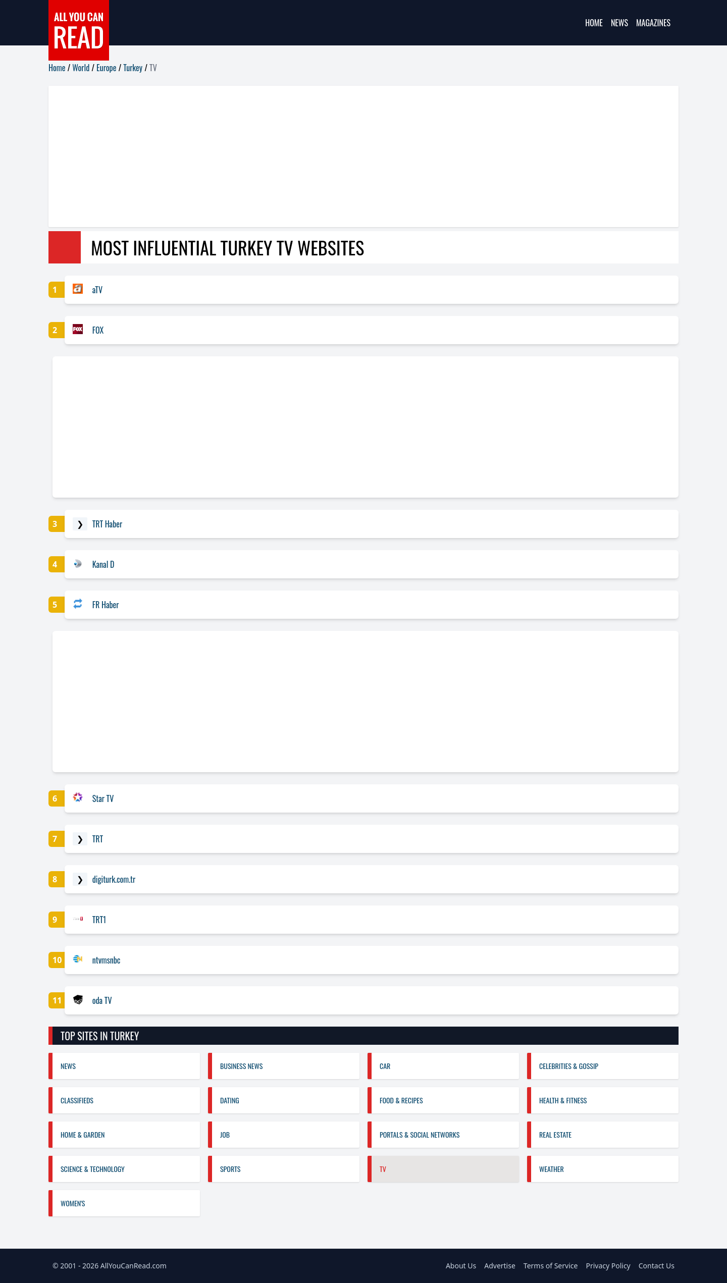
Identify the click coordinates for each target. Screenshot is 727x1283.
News (619, 23)
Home (594, 23)
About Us (461, 1265)
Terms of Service (551, 1265)
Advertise (499, 1265)
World (80, 68)
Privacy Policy (608, 1265)
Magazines (653, 23)
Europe (106, 68)
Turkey (132, 68)
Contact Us (656, 1265)
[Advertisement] (351, 156)
